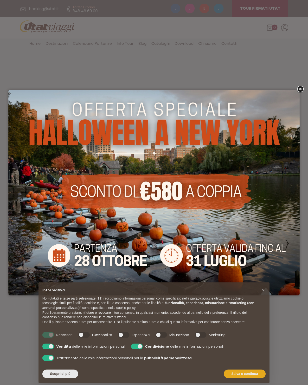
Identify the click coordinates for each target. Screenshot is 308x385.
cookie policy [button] (125, 316)
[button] (263, 298)
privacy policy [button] (200, 306)
